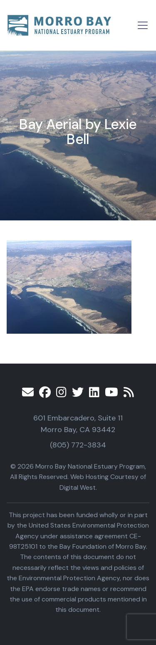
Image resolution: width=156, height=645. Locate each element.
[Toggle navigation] (142, 25)
